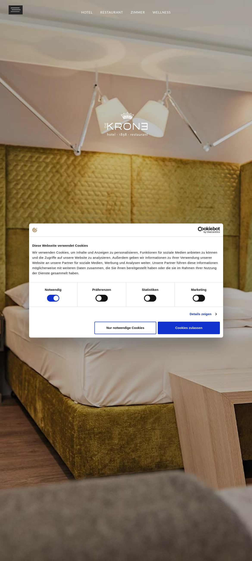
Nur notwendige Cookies (125, 328)
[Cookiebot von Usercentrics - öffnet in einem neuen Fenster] (201, 230)
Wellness (162, 12)
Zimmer (138, 12)
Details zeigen (200, 314)
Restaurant (111, 12)
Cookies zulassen (188, 328)
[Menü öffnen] (16, 9)
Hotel (87, 12)
